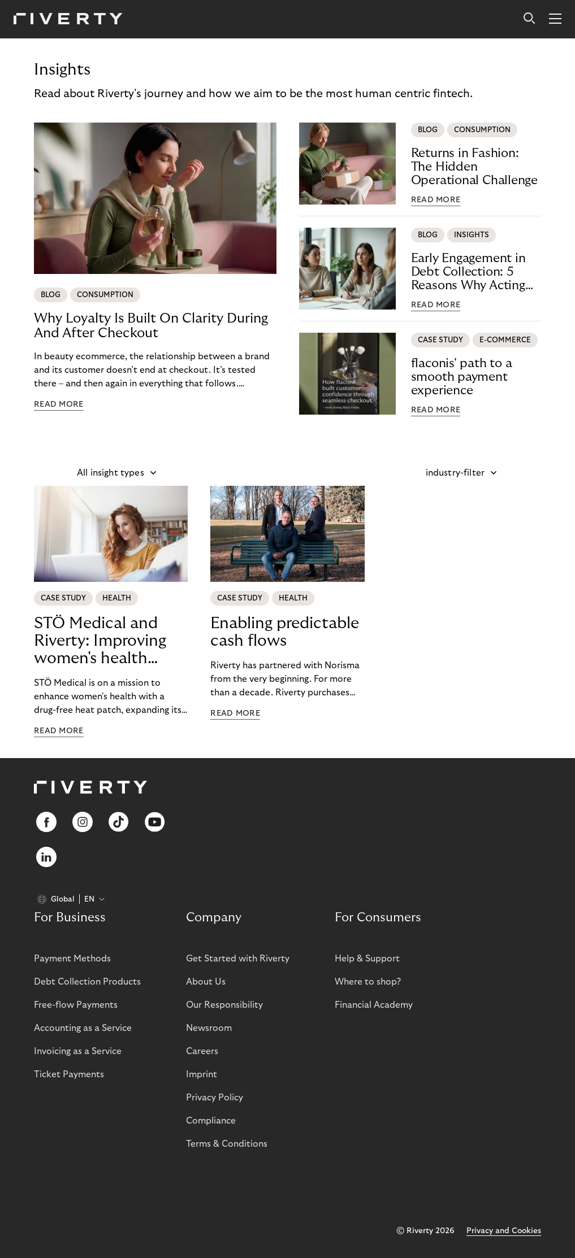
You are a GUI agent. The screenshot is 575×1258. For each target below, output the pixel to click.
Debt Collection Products (87, 981)
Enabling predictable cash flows (284, 632)
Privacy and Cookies (503, 1231)
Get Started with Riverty (237, 958)
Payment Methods (72, 958)
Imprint (201, 1074)
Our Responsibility (224, 1004)
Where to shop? (368, 981)
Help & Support (367, 958)
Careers (202, 1051)
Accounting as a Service (83, 1028)
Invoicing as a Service (78, 1051)
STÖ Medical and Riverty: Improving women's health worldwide (100, 641)
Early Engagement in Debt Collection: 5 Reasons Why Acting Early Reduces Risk (468, 272)
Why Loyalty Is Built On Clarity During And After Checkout (151, 325)
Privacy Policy (214, 1097)
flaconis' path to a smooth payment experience (461, 377)
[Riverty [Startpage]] (68, 19)
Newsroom (209, 1028)
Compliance (211, 1120)
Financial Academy (374, 1004)
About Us (206, 981)
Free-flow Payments (76, 1004)
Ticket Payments (69, 1074)
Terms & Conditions (226, 1143)
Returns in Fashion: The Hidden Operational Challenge (474, 166)
